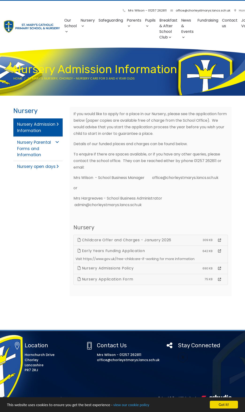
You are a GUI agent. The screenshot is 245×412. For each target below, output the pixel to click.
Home (17, 78)
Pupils (150, 23)
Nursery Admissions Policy (106, 268)
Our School (70, 25)
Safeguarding (111, 20)
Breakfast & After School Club (168, 29)
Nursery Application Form (105, 279)
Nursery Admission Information (38, 127)
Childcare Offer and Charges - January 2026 (124, 240)
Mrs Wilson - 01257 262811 (145, 10)
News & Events (187, 28)
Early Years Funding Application (111, 250)
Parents (134, 23)
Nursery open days (38, 166)
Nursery (87, 23)
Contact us (229, 23)
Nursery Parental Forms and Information (38, 149)
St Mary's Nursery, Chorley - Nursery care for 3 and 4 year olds (81, 78)
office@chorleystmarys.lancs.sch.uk (200, 10)
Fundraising (207, 20)
